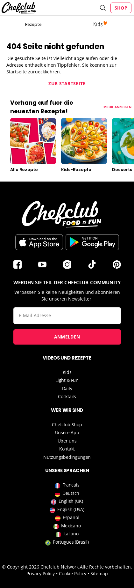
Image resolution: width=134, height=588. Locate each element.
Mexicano (67, 526)
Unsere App (67, 432)
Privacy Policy (40, 573)
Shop (121, 8)
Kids (67, 372)
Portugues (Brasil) (67, 542)
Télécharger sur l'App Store (39, 242)
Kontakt (67, 449)
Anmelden (67, 337)
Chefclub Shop (67, 424)
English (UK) (67, 501)
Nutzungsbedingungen (67, 457)
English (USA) (67, 509)
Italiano (67, 534)
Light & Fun (67, 380)
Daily (67, 388)
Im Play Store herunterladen (92, 242)
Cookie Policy (72, 573)
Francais (67, 485)
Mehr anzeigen (117, 107)
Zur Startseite (66, 83)
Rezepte (33, 24)
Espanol (67, 517)
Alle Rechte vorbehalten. (106, 567)
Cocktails (67, 396)
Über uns (67, 441)
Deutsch (67, 493)
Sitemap (99, 573)
